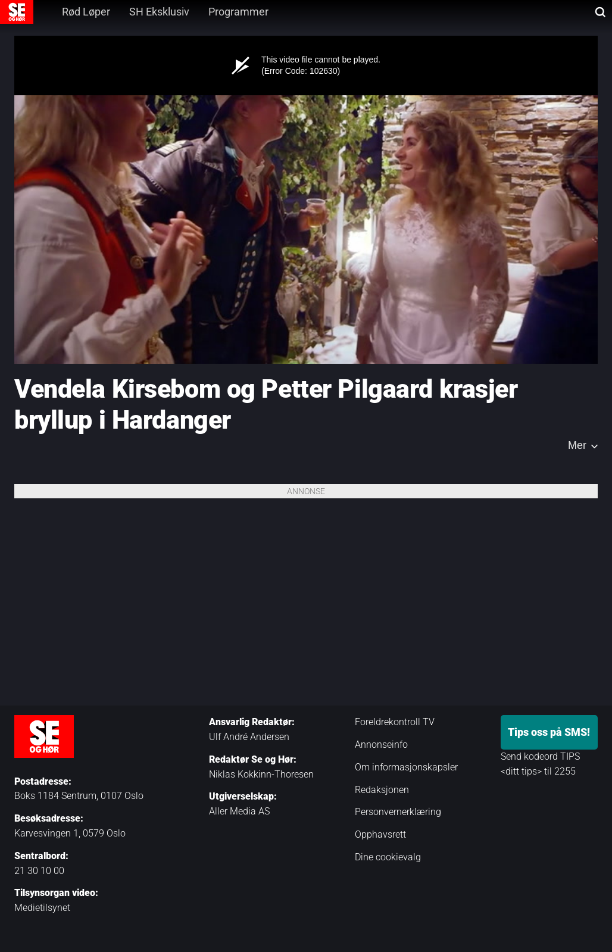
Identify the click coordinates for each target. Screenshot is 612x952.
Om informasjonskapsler (406, 767)
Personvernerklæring (398, 811)
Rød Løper (86, 11)
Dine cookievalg (388, 857)
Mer (577, 445)
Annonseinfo (381, 744)
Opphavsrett (380, 834)
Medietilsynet (42, 907)
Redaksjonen (382, 789)
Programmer (238, 11)
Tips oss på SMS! (549, 732)
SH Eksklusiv (159, 11)
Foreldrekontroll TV (395, 722)
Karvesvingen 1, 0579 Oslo (70, 833)
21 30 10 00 (39, 870)
